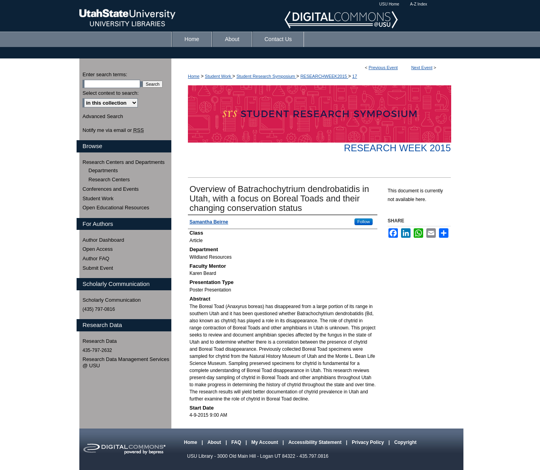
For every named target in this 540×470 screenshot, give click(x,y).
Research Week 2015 (397, 148)
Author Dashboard (103, 240)
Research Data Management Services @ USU (125, 362)
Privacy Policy (368, 442)
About (214, 442)
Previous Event (383, 67)
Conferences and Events (110, 189)
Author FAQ (95, 258)
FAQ (236, 442)
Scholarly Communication (111, 300)
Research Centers (109, 179)
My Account (265, 442)
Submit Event (97, 268)
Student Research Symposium (266, 76)
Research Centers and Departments (123, 162)
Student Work (218, 76)
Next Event (422, 67)
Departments (103, 170)
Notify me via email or (113, 130)
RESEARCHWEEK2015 (324, 76)
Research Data (99, 341)
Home (193, 76)
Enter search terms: (104, 74)
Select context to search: (110, 93)
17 (354, 76)
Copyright (405, 442)
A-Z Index (418, 4)
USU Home (389, 4)
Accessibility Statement (315, 442)
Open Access (97, 249)
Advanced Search (102, 116)
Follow (363, 221)
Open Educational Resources (115, 208)
